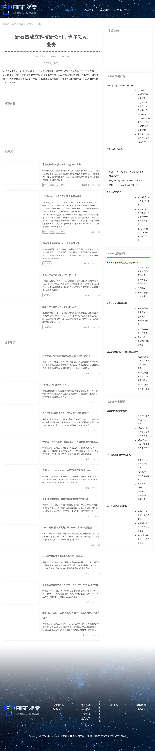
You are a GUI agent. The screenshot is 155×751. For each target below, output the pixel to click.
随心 (87, 574)
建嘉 (87, 431)
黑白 (87, 602)
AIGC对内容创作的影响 (117, 411)
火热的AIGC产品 (114, 192)
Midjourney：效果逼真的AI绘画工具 (125, 181)
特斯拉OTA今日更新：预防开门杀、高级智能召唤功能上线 (70, 442)
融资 (52, 185)
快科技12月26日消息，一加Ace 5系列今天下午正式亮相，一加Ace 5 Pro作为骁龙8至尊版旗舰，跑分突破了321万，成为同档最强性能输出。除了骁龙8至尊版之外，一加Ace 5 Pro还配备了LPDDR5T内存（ (70, 422)
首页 (53, 9)
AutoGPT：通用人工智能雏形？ (144, 201)
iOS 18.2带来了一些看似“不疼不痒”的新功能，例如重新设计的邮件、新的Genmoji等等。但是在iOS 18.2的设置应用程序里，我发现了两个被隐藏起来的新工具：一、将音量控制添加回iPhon (70, 537)
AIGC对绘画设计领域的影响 (119, 455)
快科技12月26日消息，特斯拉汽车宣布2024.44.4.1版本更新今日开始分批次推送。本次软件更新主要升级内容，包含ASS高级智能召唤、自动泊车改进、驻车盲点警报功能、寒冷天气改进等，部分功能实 (70, 451)
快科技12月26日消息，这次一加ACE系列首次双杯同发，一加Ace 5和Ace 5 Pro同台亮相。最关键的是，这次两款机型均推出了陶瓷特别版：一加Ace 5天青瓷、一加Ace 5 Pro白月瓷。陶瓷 (70, 479)
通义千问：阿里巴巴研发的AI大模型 (143, 138)
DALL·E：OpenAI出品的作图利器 (124, 185)
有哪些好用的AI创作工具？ (143, 420)
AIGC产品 (88, 9)
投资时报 (85, 185)
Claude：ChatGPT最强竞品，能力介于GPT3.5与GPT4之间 (144, 122)
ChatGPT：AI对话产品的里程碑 (143, 94)
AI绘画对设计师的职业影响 (143, 476)
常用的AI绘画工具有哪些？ (143, 464)
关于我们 (58, 705)
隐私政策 (141, 705)
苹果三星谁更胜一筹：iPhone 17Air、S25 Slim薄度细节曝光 (70, 585)
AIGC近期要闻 (116, 253)
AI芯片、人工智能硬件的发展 (143, 515)
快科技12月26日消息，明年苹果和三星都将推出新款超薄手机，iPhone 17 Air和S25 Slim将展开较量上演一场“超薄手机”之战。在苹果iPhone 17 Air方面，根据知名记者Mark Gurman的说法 (70, 594)
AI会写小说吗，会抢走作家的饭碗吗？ (143, 444)
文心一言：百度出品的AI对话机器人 (143, 106)
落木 (87, 373)
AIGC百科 (105, 9)
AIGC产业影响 (116, 401)
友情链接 (86, 714)
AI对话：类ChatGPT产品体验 (120, 86)
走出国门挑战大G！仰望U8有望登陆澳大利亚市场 (65, 499)
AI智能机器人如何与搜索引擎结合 (143, 527)
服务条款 (141, 709)
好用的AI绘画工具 (115, 149)
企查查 (86, 264)
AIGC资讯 (70, 9)
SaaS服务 (86, 709)
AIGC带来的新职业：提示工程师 (143, 539)
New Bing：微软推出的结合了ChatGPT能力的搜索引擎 (144, 217)
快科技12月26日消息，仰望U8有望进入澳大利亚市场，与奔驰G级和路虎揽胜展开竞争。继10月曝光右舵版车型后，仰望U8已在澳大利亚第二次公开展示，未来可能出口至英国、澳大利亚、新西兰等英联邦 (70, 508)
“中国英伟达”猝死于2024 (54, 385)
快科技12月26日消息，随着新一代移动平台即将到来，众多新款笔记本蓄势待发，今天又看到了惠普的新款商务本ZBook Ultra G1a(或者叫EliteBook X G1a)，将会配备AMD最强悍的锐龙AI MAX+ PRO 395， (70, 627)
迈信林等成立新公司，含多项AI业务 (59, 307)
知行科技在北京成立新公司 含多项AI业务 (61, 196)
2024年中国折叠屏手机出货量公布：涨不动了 (63, 556)
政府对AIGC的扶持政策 (117, 303)
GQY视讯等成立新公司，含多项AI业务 (60, 243)
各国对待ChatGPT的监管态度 (144, 341)
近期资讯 (10, 342)
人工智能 (29, 24)
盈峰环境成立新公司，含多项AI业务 (59, 275)
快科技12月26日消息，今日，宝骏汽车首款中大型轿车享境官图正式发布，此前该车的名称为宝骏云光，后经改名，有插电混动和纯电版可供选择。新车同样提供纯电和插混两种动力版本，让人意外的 (70, 365)
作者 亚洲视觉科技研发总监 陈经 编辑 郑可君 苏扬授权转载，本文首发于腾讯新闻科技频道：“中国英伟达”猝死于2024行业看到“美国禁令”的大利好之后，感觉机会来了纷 (70, 394)
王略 (87, 516)
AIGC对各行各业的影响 (117, 506)
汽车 (39, 24)
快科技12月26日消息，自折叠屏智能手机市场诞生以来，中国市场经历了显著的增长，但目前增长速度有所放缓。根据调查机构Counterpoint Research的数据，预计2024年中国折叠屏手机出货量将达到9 (70, 565)
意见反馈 (113, 705)
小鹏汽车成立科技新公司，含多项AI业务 (61, 164)
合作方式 (86, 705)
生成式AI (142, 288)
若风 (87, 459)
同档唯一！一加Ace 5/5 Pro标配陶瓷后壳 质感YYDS (66, 470)
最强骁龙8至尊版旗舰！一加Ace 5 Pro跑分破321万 (65, 413)
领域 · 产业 (123, 9)
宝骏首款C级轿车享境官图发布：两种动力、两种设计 (67, 356)
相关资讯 (10, 151)
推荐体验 (10, 103)
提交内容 (86, 718)
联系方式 (58, 709)
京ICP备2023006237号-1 (113, 736)
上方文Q (86, 635)
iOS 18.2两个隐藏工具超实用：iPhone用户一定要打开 (67, 527)
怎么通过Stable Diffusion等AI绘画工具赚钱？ (143, 491)
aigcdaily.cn (53, 736)
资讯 (21, 24)
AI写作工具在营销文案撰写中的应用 (143, 432)
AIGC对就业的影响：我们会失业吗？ (123, 352)
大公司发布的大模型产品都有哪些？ (122, 263)
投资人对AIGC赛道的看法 (143, 321)
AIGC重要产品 (116, 76)
